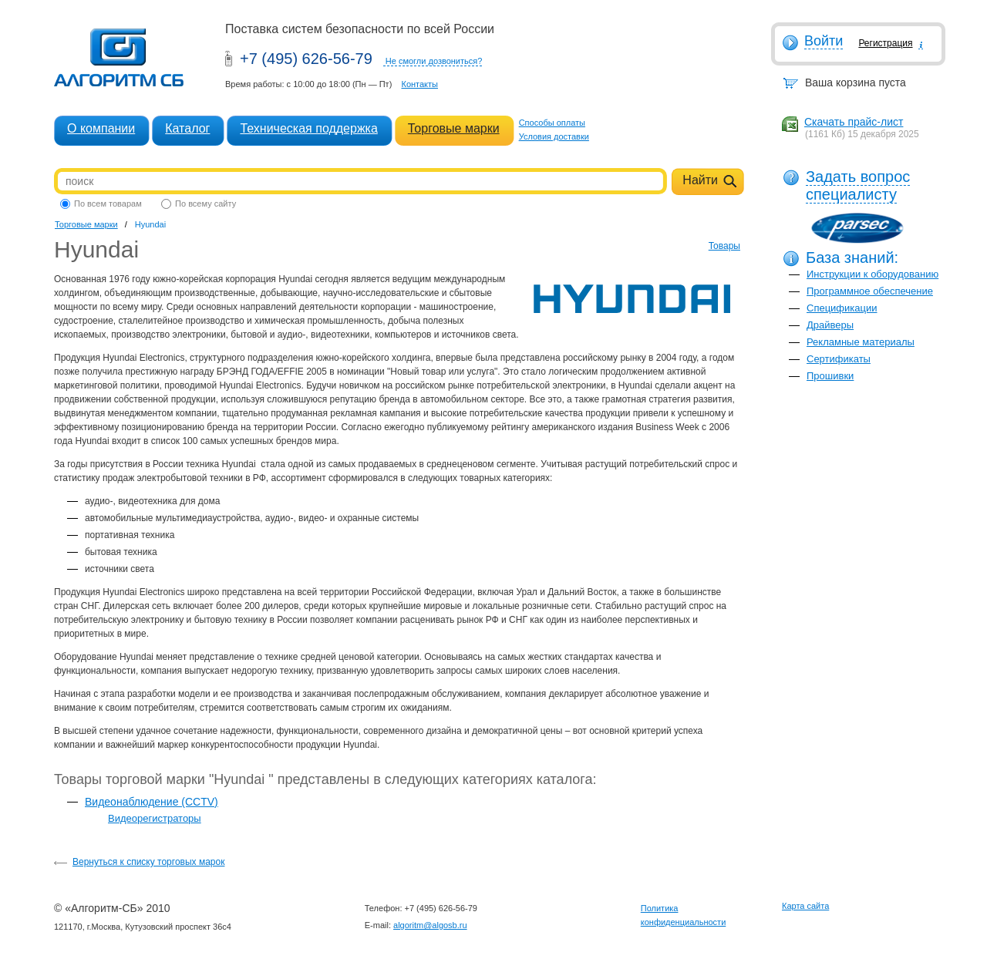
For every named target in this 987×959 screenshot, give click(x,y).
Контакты (419, 84)
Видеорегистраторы (154, 818)
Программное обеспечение (870, 291)
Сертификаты (839, 359)
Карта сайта (805, 905)
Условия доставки (554, 136)
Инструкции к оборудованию (872, 274)
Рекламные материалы (861, 342)
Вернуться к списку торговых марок (148, 861)
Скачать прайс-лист (853, 122)
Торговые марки (454, 128)
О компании (101, 128)
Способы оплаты (552, 122)
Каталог (187, 128)
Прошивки (830, 376)
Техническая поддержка (308, 128)
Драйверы (830, 325)
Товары (724, 246)
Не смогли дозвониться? (434, 61)
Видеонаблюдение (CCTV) (151, 802)
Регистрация (885, 43)
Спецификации (842, 308)
